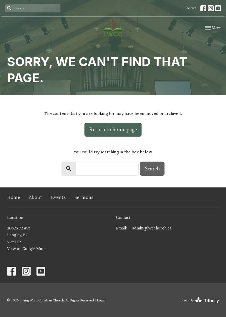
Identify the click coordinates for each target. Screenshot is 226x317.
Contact (190, 8)
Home (13, 197)
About (35, 197)
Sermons (83, 197)
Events (58, 197)
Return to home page (113, 129)
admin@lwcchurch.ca (152, 228)
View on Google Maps (26, 248)
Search (152, 168)
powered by (200, 300)
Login (101, 300)
